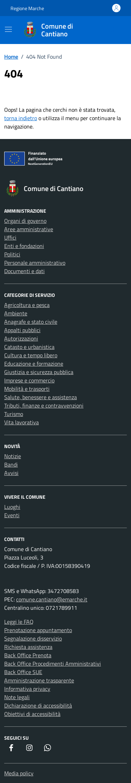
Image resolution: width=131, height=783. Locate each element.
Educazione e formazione (33, 363)
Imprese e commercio (29, 380)
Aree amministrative (28, 229)
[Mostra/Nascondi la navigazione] (8, 29)
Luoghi (12, 507)
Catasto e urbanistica (29, 347)
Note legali (17, 697)
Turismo (13, 414)
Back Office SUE (23, 672)
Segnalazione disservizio (33, 638)
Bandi (11, 464)
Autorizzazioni (21, 338)
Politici (12, 254)
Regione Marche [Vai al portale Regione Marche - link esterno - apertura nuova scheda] (27, 8)
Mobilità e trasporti (27, 389)
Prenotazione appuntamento (38, 630)
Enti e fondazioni (24, 246)
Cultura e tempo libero (30, 355)
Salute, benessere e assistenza (40, 397)
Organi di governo (25, 221)
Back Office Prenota (27, 655)
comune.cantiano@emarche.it (51, 599)
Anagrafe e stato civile (30, 321)
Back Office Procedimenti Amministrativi (52, 663)
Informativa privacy (27, 689)
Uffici (10, 237)
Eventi (12, 515)
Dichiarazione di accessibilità (38, 705)
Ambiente (15, 313)
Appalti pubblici (22, 330)
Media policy (19, 773)
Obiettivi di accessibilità (32, 714)
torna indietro (20, 118)
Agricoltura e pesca (27, 305)
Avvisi (11, 473)
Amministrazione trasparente (39, 680)
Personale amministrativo (34, 262)
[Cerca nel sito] (112, 30)
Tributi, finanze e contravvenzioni (43, 405)
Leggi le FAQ (19, 621)
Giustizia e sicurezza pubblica (38, 372)
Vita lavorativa (21, 422)
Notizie (12, 456)
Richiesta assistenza (28, 647)
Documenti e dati (24, 271)
